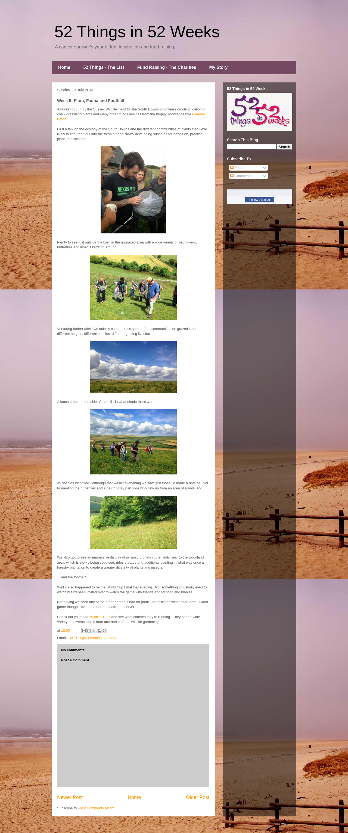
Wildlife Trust (100, 617)
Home (64, 67)
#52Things (78, 638)
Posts (236, 168)
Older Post (197, 797)
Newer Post (70, 797)
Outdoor (110, 638)
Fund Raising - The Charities (166, 67)
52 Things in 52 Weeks (137, 32)
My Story (218, 67)
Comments (240, 176)
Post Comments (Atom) (97, 808)
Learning (95, 638)
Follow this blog (259, 199)
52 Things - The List (103, 67)
